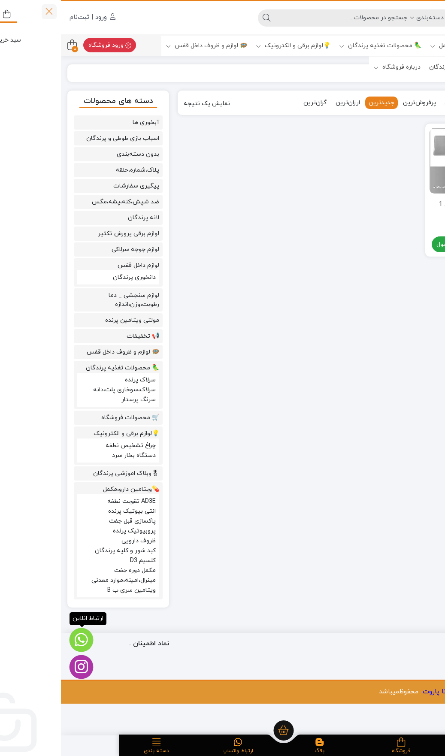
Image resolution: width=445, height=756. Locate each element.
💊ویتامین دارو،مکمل (401, 46)
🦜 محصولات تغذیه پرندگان (319, 46)
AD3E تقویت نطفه (70, 501)
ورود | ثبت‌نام (31, 17)
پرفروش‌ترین (358, 103)
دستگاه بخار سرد (73, 455)
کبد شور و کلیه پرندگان (64, 551)
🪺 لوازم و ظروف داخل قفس (145, 46)
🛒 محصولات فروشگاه (69, 418)
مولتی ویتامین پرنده (71, 320)
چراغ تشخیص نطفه (70, 446)
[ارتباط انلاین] (20, 640)
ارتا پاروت (376, 691)
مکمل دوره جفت (74, 570)
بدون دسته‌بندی (77, 154)
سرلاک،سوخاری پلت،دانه (63, 390)
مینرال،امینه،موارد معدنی (62, 580)
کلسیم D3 (82, 560)
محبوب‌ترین (399, 103)
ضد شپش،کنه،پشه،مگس (64, 202)
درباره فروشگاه (336, 67)
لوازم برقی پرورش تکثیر (67, 234)
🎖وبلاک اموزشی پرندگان (401, 67)
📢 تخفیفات (82, 336)
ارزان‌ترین (287, 103)
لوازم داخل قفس (77, 265)
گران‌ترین (254, 103)
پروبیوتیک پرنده (73, 531)
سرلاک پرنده (79, 380)
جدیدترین (320, 103)
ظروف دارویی (78, 541)
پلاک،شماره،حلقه (76, 170)
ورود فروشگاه (48, 45)
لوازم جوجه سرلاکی (74, 249)
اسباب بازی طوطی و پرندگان (61, 138)
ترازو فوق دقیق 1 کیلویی (401, 209)
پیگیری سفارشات (75, 186)
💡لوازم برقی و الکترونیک (232, 46)
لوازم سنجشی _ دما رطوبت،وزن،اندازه (73, 299)
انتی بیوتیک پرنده (71, 511)
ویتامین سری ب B (70, 590)
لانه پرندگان (82, 218)
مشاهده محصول (401, 245)
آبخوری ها (85, 122)
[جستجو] (280, 18)
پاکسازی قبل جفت (71, 521)
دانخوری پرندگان (73, 277)
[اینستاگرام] (20, 667)
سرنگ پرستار (78, 400)
